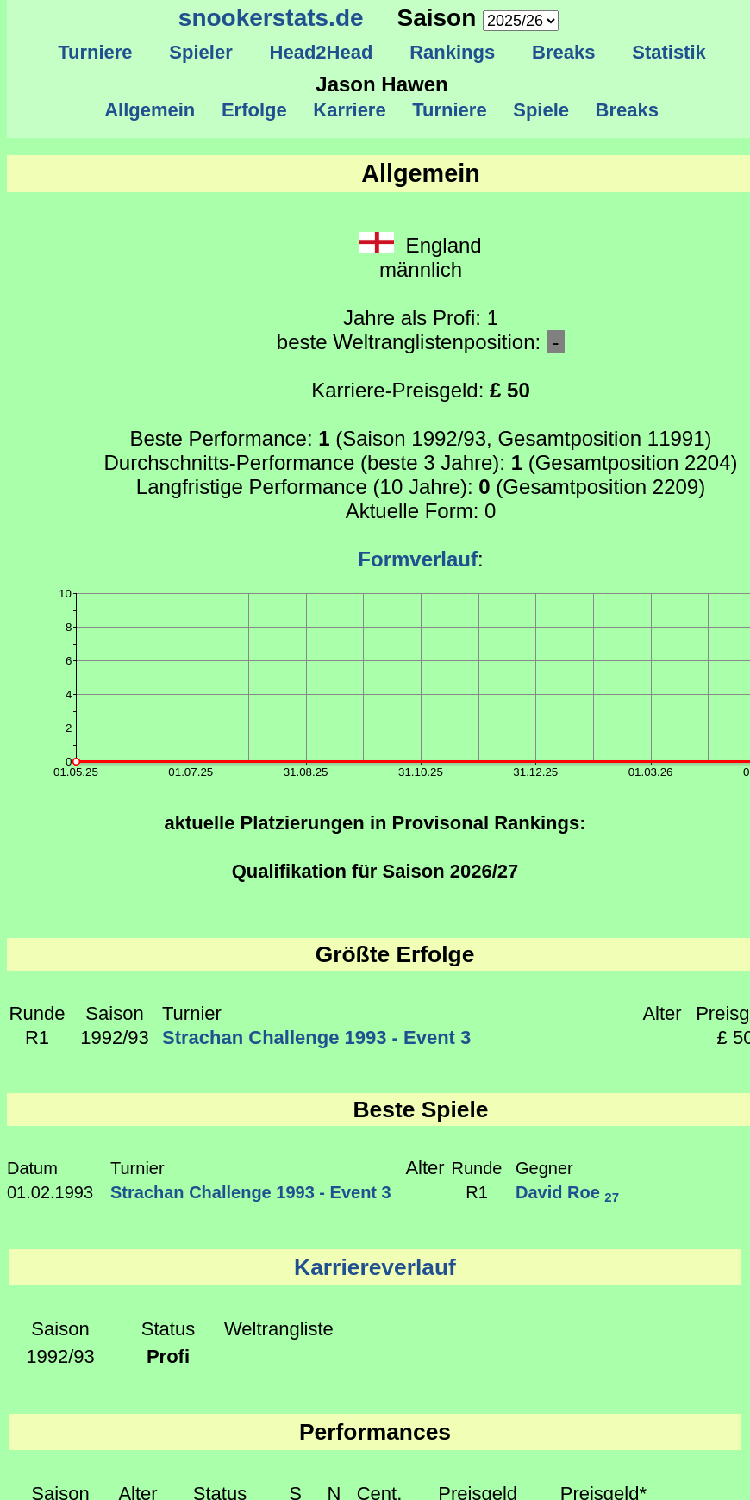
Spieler (200, 52)
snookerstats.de (271, 17)
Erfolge (254, 110)
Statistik (669, 52)
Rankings (452, 52)
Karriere (350, 110)
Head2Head (321, 52)
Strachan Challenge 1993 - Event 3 (316, 1037)
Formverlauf (418, 559)
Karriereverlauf (375, 1267)
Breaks (563, 52)
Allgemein (150, 110)
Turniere (95, 52)
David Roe (567, 1192)
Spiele (541, 110)
